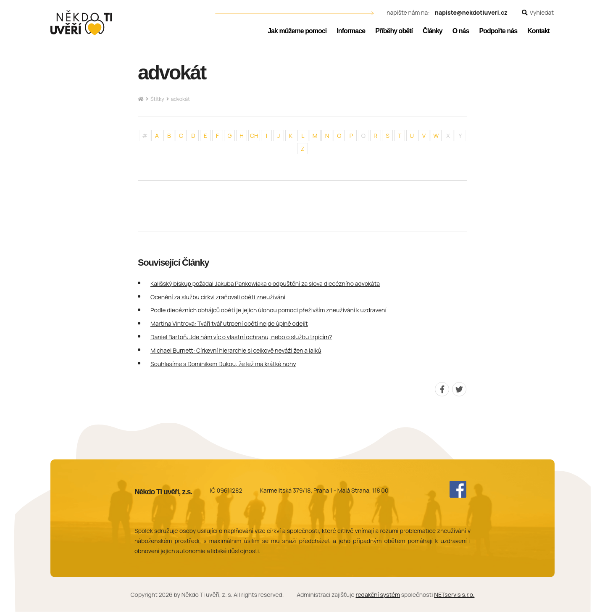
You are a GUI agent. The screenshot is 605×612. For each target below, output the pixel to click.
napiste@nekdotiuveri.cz (471, 12)
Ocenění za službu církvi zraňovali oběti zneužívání (217, 297)
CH (254, 136)
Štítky (157, 99)
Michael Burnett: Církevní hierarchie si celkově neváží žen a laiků (235, 350)
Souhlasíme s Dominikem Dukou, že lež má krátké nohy (223, 364)
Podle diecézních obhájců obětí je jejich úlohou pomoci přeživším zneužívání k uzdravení (268, 310)
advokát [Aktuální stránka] (180, 99)
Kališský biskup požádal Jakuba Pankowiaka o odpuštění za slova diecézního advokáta (265, 284)
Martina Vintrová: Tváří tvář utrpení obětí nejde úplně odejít (229, 323)
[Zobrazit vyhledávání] (538, 13)
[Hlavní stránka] (141, 99)
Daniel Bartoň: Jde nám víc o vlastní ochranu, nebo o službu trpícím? (241, 337)
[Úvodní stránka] (81, 22)
